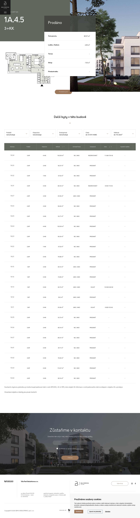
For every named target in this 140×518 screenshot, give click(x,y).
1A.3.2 (12, 175)
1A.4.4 (12, 378)
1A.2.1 (12, 256)
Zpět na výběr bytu (11, 12)
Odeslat (70, 458)
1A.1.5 (12, 267)
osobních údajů (79, 448)
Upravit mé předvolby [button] (95, 511)
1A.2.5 (12, 216)
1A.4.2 (12, 358)
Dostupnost (63, 132)
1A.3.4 (12, 155)
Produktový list (63, 92)
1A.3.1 (12, 186)
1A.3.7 (12, 337)
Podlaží (8, 132)
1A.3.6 (12, 327)
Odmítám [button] (107, 511)
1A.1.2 (12, 297)
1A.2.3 (12, 236)
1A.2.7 (12, 196)
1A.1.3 (12, 287)
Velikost (116, 132)
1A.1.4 (12, 277)
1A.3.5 (12, 317)
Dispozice (36, 132)
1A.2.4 (12, 226)
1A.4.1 (12, 347)
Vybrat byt (120, 483)
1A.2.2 (12, 246)
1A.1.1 (12, 307)
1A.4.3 (12, 368)
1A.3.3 (12, 165)
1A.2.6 (12, 206)
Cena (87, 132)
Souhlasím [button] (79, 511)
